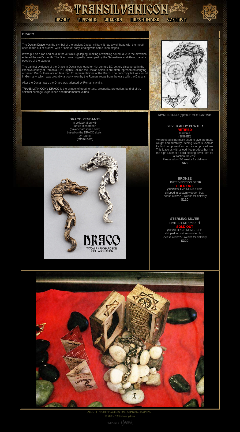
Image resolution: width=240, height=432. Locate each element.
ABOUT (91, 412)
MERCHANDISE (130, 412)
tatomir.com (85, 139)
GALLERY (114, 412)
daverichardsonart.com (85, 129)
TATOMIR (103, 412)
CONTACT (147, 412)
